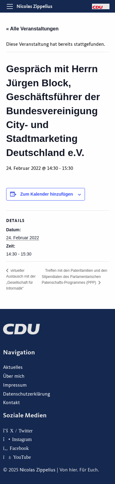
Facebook (19, 448)
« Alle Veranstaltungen (32, 28)
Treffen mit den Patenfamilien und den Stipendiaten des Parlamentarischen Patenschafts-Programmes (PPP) (74, 276)
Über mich (14, 376)
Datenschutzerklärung (26, 394)
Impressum (15, 385)
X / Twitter (21, 430)
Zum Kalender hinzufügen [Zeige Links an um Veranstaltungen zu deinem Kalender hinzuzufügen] (46, 194)
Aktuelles (13, 367)
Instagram (22, 439)
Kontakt (11, 402)
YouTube (22, 457)
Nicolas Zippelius (34, 6)
